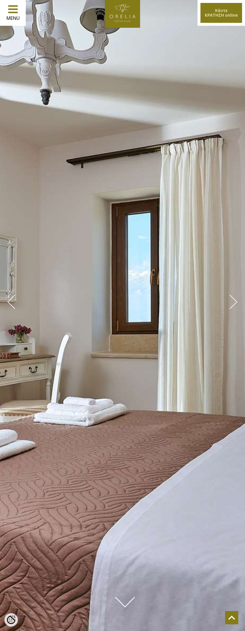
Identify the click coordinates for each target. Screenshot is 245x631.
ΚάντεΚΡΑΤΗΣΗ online (221, 13)
